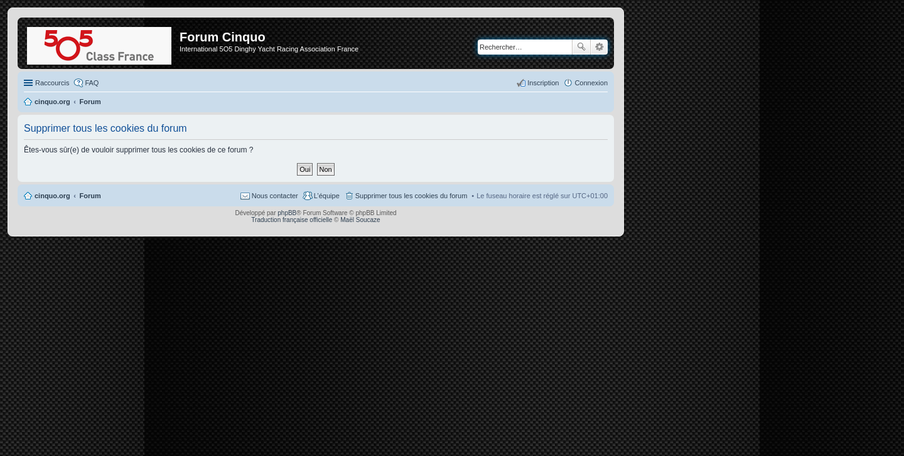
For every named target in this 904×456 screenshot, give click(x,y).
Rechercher (581, 47)
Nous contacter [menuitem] (275, 195)
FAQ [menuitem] (92, 83)
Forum (90, 195)
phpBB (286, 212)
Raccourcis (52, 83)
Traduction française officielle (291, 219)
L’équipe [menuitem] (327, 195)
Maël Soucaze (360, 219)
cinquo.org (52, 195)
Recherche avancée (599, 47)
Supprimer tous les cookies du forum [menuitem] (411, 195)
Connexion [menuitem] (591, 83)
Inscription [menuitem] (543, 83)
